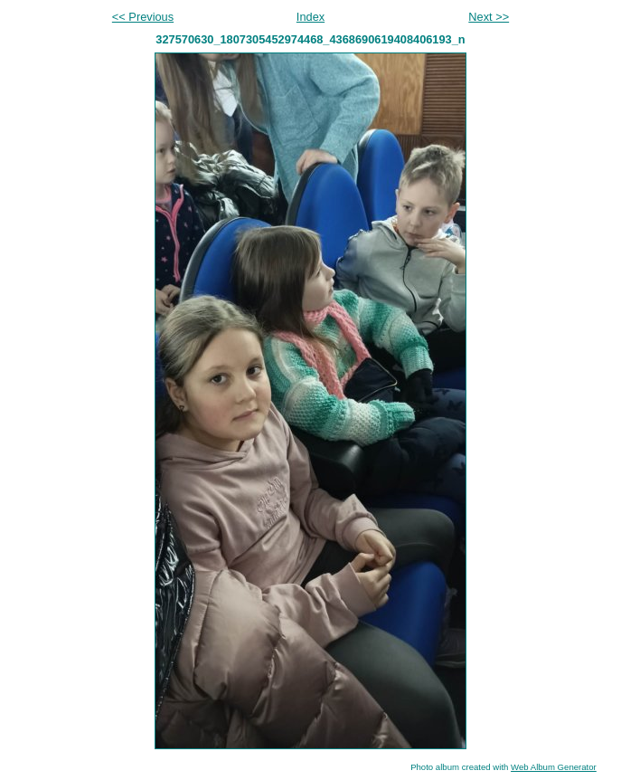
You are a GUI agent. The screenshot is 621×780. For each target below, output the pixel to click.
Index (310, 17)
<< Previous (143, 17)
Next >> (488, 17)
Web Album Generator (554, 767)
